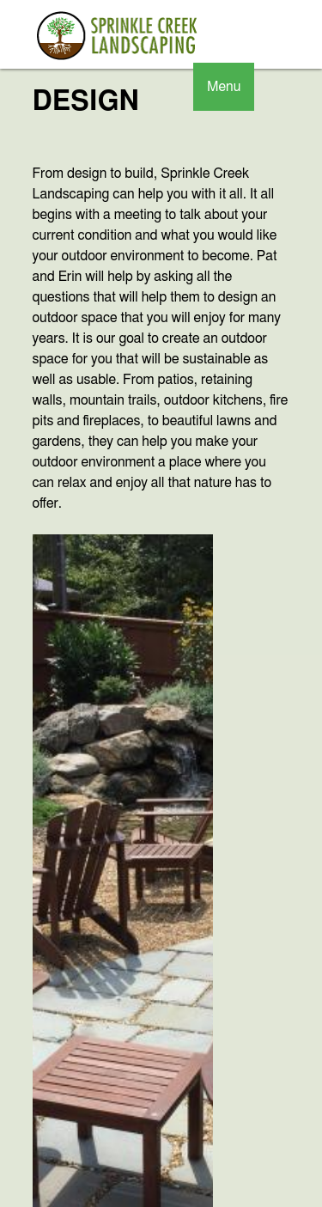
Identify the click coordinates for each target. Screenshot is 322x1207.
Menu (223, 87)
